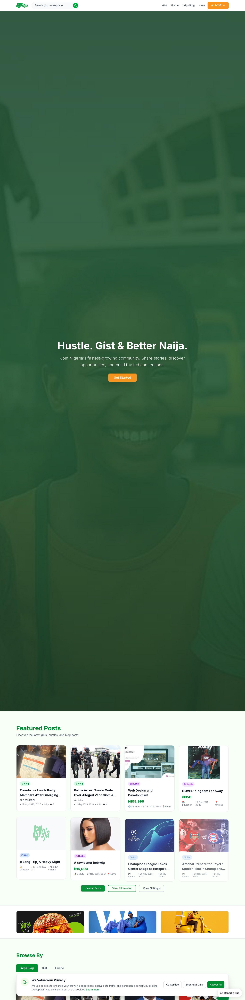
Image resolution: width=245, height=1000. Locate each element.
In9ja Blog (189, 5)
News (202, 5)
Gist (164, 5)
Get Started (122, 377)
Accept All (216, 984)
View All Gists (93, 888)
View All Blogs (151, 888)
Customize (172, 984)
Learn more (93, 989)
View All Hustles (122, 888)
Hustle (175, 5)
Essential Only (194, 984)
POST (218, 5)
